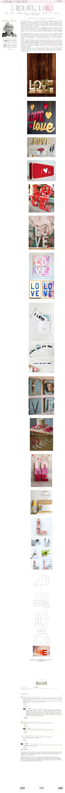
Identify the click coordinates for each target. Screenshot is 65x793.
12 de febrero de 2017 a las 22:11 (34, 721)
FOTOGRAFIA (44, 13)
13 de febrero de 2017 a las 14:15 (35, 743)
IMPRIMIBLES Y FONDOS (22, 13)
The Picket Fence (41, 416)
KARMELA (27, 708)
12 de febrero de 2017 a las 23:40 (37, 728)
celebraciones (28, 688)
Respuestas (26, 706)
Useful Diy (41, 657)
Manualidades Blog (41, 515)
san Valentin (28, 689)
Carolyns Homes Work (41, 374)
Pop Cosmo (41, 158)
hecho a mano (45, 688)
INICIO (6, 13)
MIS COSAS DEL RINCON (34, 13)
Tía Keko (25, 721)
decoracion (34, 688)
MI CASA (27, 14)
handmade (40, 688)
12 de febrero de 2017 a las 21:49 (37, 708)
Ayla (24, 696)
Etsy (41, 182)
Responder (25, 704)
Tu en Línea (41, 300)
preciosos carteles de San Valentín (41, 33)
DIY (37, 688)
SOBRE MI (12, 13)
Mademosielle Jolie (41, 97)
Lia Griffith (41, 135)
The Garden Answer (41, 679)
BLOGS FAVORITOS (35, 14)
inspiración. (51, 688)
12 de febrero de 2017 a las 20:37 (32, 696)
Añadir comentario (24, 749)
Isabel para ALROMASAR (27, 735)
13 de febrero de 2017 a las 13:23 (39, 735)
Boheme (41, 250)
